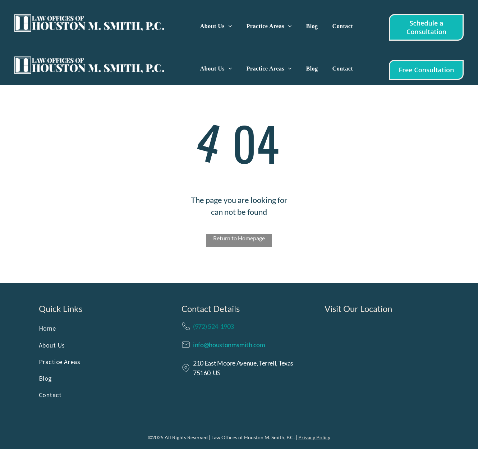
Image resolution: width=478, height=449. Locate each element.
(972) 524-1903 (213, 326)
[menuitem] (216, 26)
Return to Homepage (239, 238)
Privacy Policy (314, 437)
